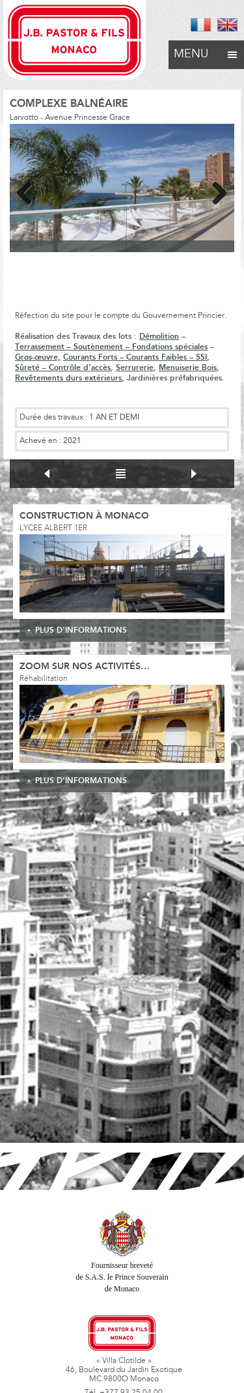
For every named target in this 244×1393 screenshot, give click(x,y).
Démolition (159, 336)
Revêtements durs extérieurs (68, 378)
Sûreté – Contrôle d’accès (63, 368)
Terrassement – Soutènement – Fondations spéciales (111, 347)
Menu (206, 50)
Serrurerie (135, 368)
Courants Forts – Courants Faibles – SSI (135, 357)
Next (215, 191)
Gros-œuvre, (38, 357)
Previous (29, 191)
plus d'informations (81, 630)
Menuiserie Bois (188, 368)
